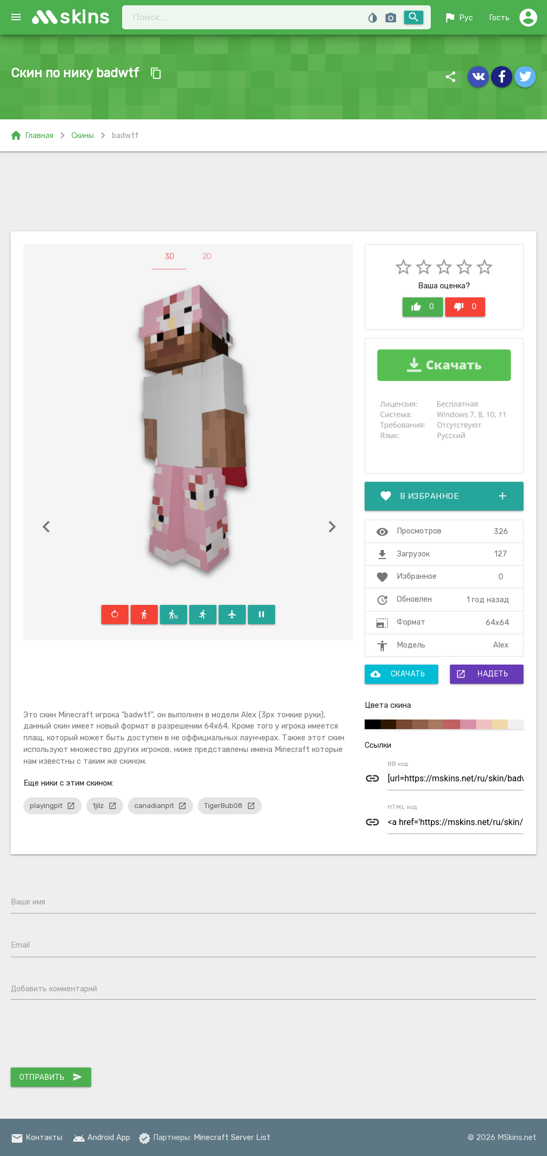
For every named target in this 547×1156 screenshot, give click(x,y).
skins (85, 16)
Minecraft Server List (232, 1137)
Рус (458, 18)
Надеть (482, 674)
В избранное (444, 496)
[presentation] (92, 1036)
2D (207, 256)
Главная (31, 135)
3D (169, 256)
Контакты (36, 1137)
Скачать (398, 674)
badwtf (125, 135)
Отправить (51, 1077)
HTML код (402, 807)
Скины (82, 135)
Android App (101, 1137)
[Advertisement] (273, 191)
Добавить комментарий (54, 988)
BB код (398, 763)
